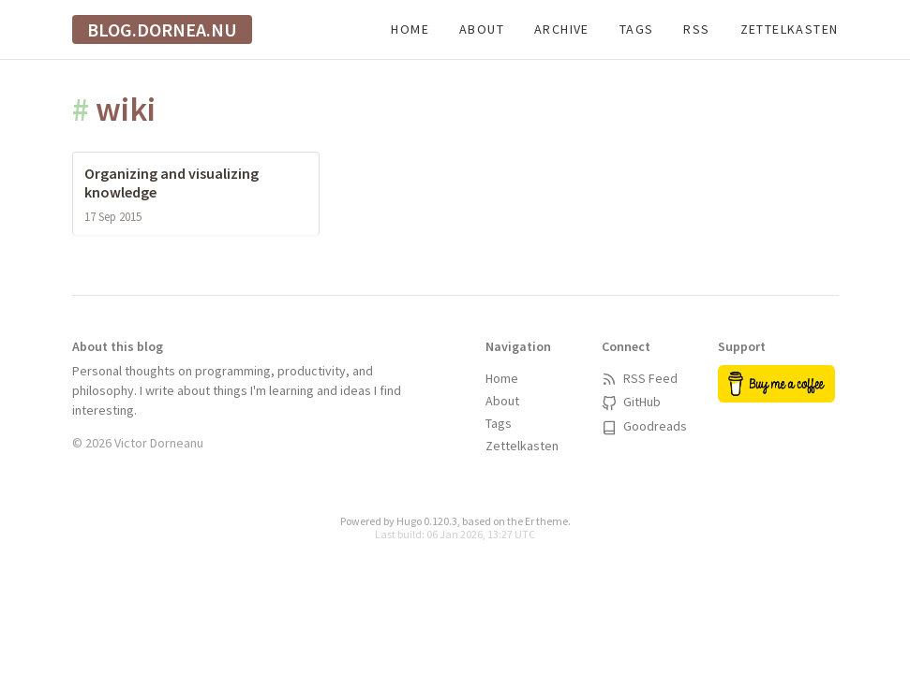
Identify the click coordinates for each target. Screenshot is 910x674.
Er (529, 521)
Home (410, 29)
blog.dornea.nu (162, 29)
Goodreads (644, 426)
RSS (696, 29)
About (481, 29)
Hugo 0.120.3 (426, 521)
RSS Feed (640, 378)
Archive (561, 29)
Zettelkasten (789, 29)
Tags (636, 29)
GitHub (631, 401)
